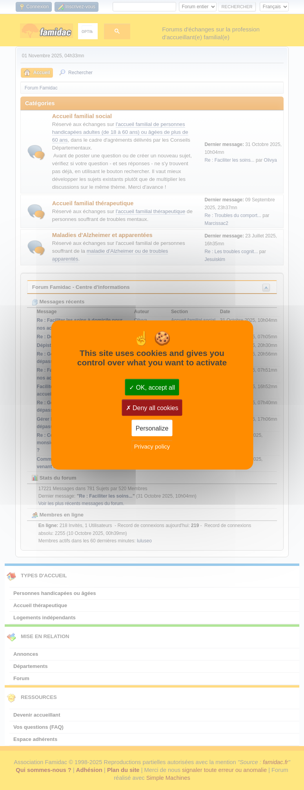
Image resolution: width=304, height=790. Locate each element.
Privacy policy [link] (152, 446)
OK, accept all (152, 387)
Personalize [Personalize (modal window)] (152, 428)
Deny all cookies (152, 407)
